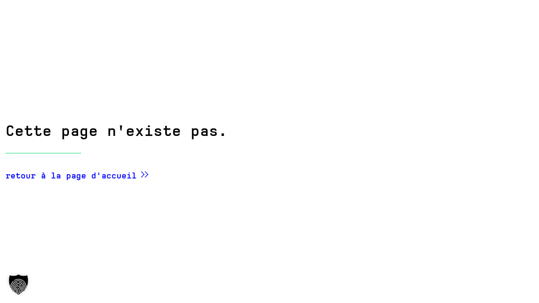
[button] (18, 284)
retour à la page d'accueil (71, 175)
